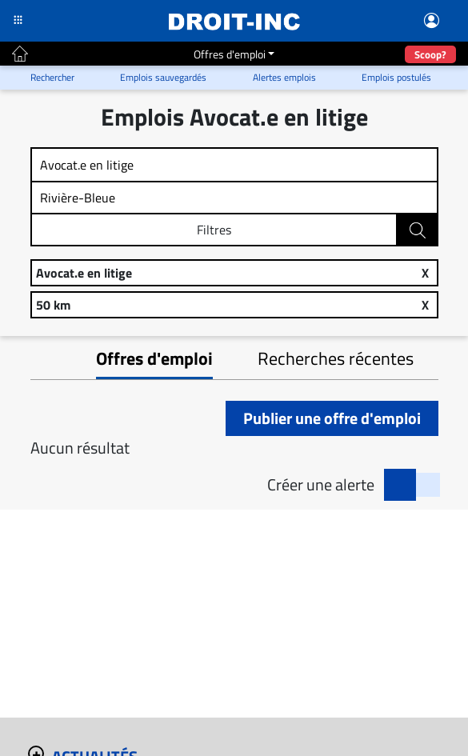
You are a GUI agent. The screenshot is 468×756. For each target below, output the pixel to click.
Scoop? (430, 54)
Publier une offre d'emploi (332, 418)
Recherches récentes (336, 358)
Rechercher (418, 230)
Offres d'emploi (230, 54)
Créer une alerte (320, 485)
